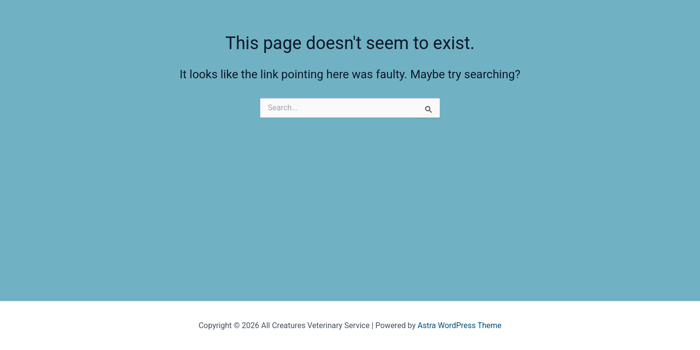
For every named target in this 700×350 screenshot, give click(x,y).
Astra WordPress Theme (459, 325)
